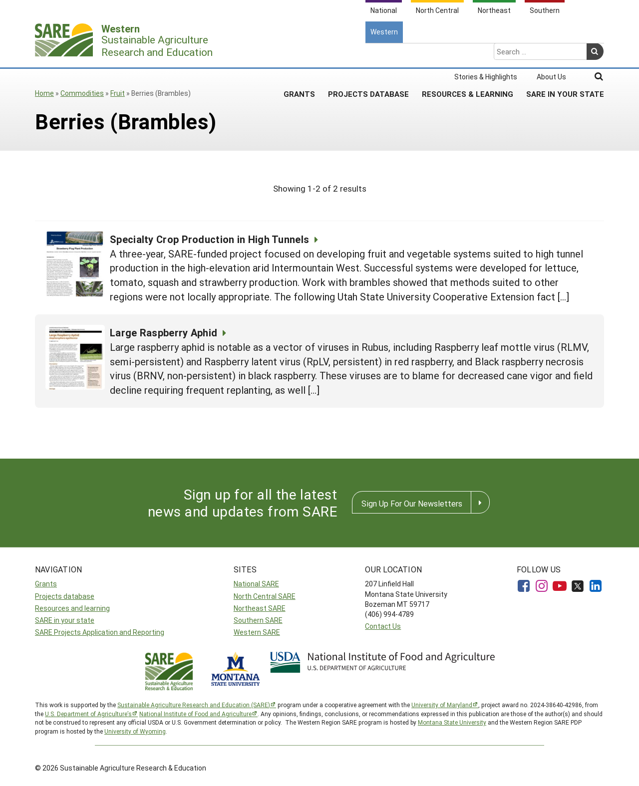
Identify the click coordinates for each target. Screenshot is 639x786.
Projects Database (368, 54)
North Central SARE (265, 596)
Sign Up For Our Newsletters (411, 503)
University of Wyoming (135, 731)
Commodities (82, 93)
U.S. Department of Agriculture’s (88, 714)
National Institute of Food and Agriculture (195, 714)
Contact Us (383, 626)
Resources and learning (72, 608)
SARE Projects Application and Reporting (99, 632)
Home (44, 93)
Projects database (64, 596)
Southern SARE (258, 620)
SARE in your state (64, 620)
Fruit (117, 93)
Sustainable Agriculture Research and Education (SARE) (193, 705)
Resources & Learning (467, 54)
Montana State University (452, 722)
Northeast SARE (260, 608)
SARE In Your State (565, 54)
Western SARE (257, 632)
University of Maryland (441, 705)
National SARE (256, 583)
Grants (299, 54)
